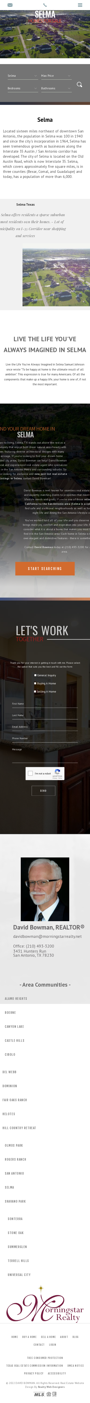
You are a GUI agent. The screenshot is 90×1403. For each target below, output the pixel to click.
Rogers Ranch (15, 1159)
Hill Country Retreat (19, 1128)
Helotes (9, 1114)
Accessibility (57, 1373)
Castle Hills (14, 1041)
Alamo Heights (16, 999)
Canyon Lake (14, 1027)
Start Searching (45, 569)
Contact (39, 1344)
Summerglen (17, 1247)
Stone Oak (16, 1233)
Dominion (10, 1086)
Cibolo (10, 1055)
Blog (76, 1337)
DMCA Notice (76, 1365)
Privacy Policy (33, 1373)
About (64, 1337)
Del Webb (10, 1072)
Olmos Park (14, 1145)
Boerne (10, 1013)
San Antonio (14, 1173)
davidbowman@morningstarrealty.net (47, 936)
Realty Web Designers (51, 1387)
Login (52, 1344)
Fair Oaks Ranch (15, 1100)
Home (14, 1337)
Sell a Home (48, 1337)
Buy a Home (29, 1337)
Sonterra (15, 1219)
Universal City (19, 1275)
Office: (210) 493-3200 (33, 946)
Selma (9, 1187)
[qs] (56, 76)
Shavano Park (15, 1201)
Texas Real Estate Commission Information (34, 1365)
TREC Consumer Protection (45, 1357)
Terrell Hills (18, 1261)
